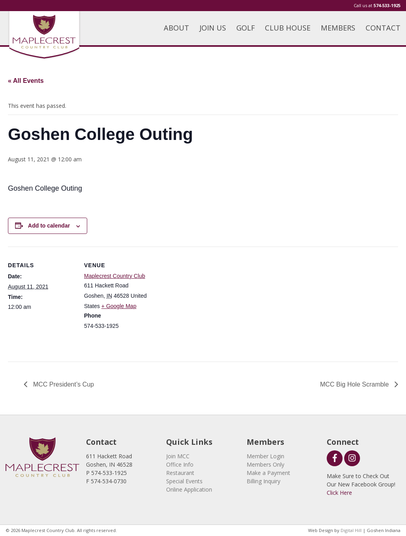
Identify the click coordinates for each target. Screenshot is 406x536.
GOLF (245, 28)
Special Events (184, 481)
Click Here (339, 492)
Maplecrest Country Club (114, 276)
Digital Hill (351, 530)
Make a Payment (268, 473)
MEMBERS (338, 28)
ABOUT (176, 28)
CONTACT (383, 28)
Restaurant (180, 473)
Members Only (265, 464)
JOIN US (212, 28)
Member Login (265, 456)
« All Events (26, 80)
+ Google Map (119, 306)
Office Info (179, 464)
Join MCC (178, 456)
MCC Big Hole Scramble (355, 384)
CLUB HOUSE (287, 28)
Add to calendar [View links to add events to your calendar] (49, 225)
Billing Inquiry (263, 481)
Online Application (189, 489)
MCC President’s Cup (62, 384)
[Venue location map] (202, 301)
